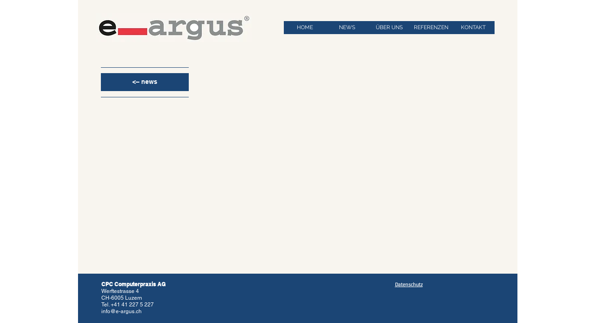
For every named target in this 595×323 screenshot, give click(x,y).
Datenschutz (409, 284)
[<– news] (145, 82)
